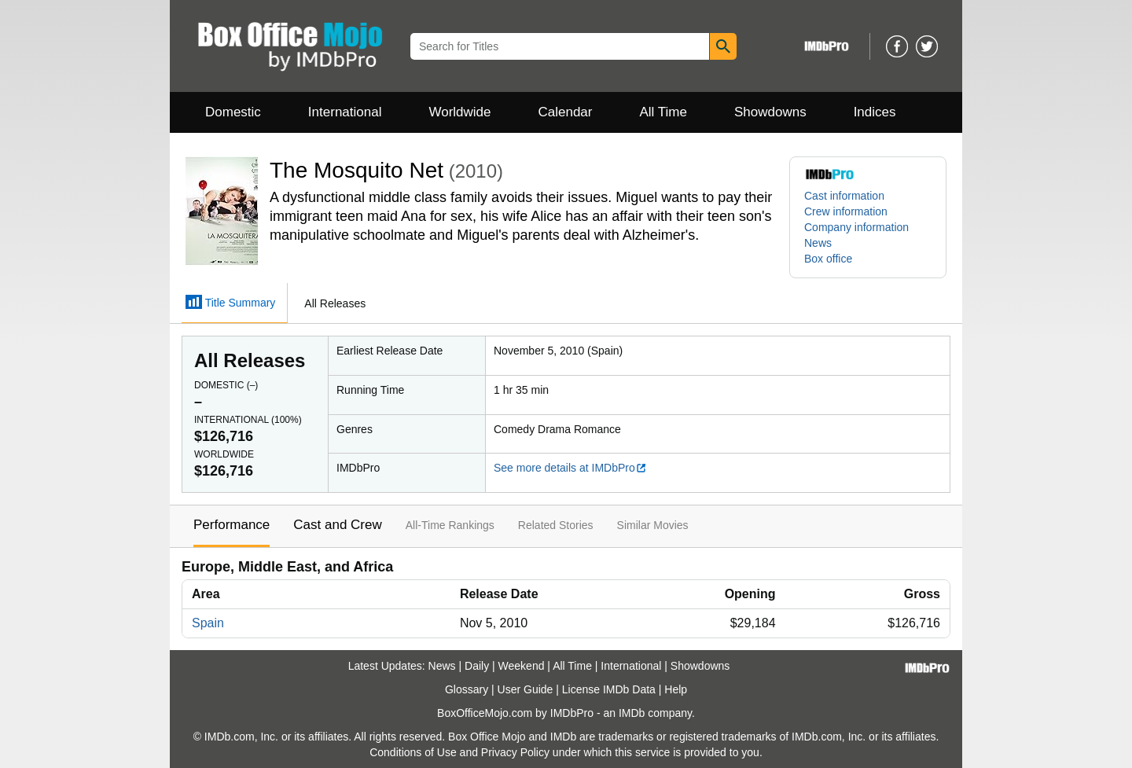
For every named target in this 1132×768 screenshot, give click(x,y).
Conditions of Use (413, 752)
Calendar (565, 112)
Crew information (846, 211)
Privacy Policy (515, 752)
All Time (663, 112)
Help (675, 689)
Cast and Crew (337, 524)
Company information (856, 227)
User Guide (525, 689)
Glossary (466, 689)
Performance (231, 524)
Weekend (521, 666)
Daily (477, 666)
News (818, 243)
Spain (208, 623)
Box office (828, 258)
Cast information (844, 195)
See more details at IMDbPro (570, 467)
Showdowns (770, 112)
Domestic (233, 112)
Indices (875, 112)
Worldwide (459, 112)
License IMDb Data (609, 689)
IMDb (632, 713)
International (345, 112)
